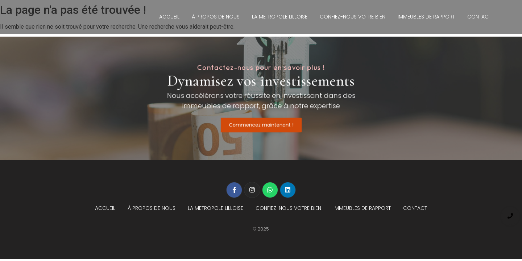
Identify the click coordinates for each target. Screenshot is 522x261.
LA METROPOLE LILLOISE (279, 16)
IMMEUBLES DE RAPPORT (426, 16)
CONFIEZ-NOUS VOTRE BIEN (352, 16)
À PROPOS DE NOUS (216, 16)
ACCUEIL (169, 16)
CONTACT (479, 16)
